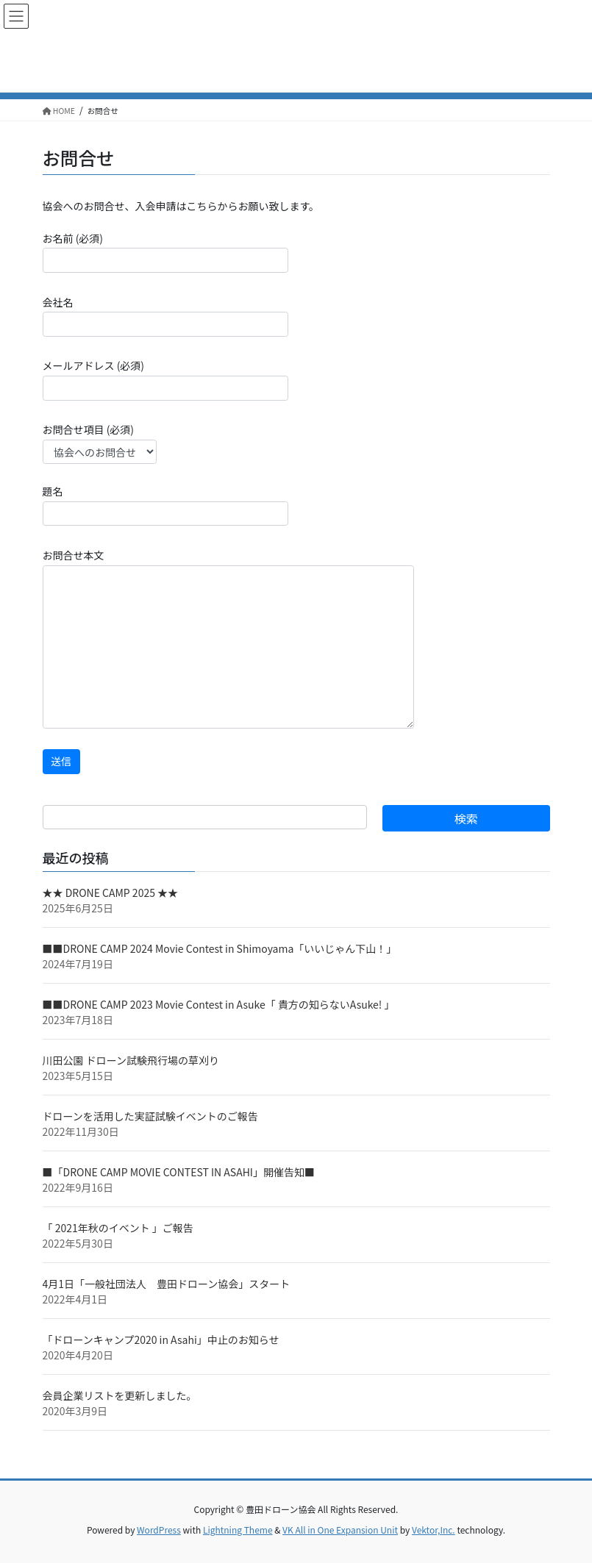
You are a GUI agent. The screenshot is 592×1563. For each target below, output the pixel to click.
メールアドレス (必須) (165, 379)
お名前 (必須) (165, 252)
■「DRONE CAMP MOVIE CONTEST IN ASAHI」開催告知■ (179, 1172)
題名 (165, 505)
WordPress (159, 1529)
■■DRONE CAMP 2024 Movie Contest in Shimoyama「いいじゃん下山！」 (220, 948)
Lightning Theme (238, 1529)
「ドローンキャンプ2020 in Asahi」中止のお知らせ (161, 1339)
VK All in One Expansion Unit (340, 1529)
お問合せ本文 (228, 638)
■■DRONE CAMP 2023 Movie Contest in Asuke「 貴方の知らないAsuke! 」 (219, 1004)
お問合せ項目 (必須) (100, 443)
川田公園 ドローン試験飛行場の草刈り (131, 1060)
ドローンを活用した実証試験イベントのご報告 (150, 1116)
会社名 (165, 316)
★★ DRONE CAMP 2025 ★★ (111, 892)
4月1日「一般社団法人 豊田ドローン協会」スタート (166, 1283)
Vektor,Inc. (433, 1529)
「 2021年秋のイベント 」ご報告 (118, 1227)
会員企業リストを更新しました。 (120, 1395)
